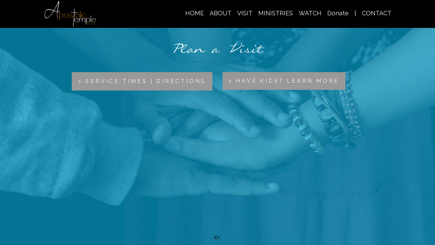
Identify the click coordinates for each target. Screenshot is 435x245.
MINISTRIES (275, 13)
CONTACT (377, 13)
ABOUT (220, 13)
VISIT (245, 13)
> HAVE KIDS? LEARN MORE (284, 81)
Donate (338, 13)
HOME (194, 13)
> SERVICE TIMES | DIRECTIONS (142, 81)
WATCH (310, 13)
